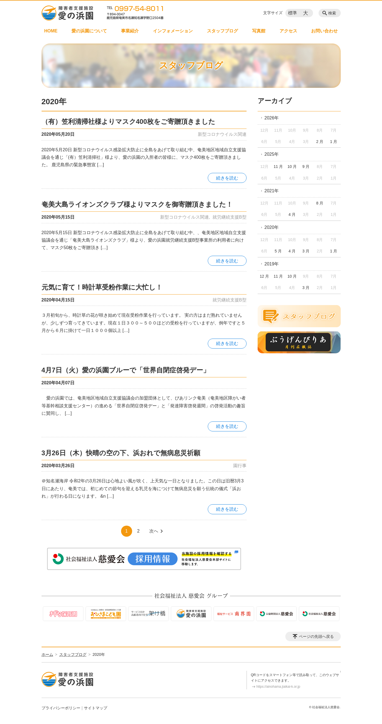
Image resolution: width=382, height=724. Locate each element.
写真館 (258, 31)
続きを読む (227, 178)
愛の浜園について (89, 31)
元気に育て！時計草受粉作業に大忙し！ (102, 287)
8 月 (320, 203)
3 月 (306, 251)
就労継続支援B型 (229, 217)
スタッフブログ (222, 31)
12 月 (264, 276)
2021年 (272, 190)
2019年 (272, 264)
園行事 (240, 465)
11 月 (278, 166)
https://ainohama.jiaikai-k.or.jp (278, 687)
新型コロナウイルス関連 (222, 134)
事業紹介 (130, 31)
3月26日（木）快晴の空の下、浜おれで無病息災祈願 (121, 453)
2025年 (272, 154)
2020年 (272, 227)
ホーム (47, 654)
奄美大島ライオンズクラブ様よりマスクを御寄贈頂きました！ (137, 204)
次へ (153, 531)
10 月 (292, 166)
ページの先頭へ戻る (316, 636)
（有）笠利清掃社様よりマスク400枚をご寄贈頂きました (128, 121)
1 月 (333, 141)
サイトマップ (95, 708)
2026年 (272, 118)
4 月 (292, 214)
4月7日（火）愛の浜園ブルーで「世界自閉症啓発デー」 (126, 370)
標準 (292, 13)
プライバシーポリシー (61, 708)
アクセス (288, 31)
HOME (51, 31)
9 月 (306, 166)
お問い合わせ (324, 31)
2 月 (320, 141)
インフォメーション (173, 31)
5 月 (278, 251)
